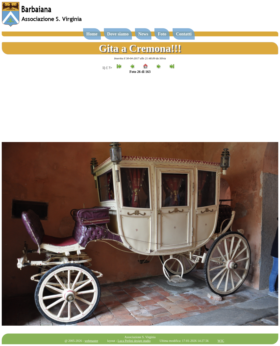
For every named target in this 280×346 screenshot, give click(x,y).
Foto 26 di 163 (140, 72)
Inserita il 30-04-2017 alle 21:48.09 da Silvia (140, 58)
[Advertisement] (140, 108)
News (143, 34)
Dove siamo (118, 34)
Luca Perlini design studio (134, 340)
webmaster (91, 340)
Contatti (183, 34)
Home (92, 34)
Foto (162, 34)
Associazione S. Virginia (140, 337)
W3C (220, 340)
